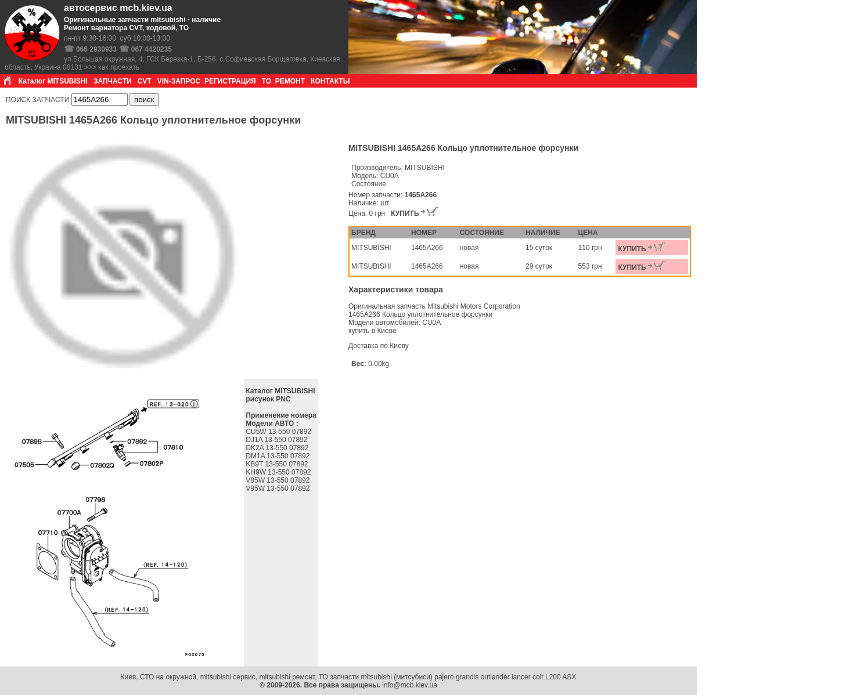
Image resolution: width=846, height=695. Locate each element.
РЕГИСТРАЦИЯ (230, 81)
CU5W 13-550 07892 (279, 432)
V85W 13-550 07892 (278, 480)
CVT (145, 81)
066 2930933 (96, 49)
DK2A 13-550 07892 (278, 448)
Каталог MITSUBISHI (53, 81)
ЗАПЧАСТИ (112, 81)
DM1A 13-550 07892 (278, 456)
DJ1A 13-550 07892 (277, 440)
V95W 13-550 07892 (278, 488)
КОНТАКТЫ (330, 81)
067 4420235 (151, 49)
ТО (266, 81)
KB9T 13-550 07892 (278, 464)
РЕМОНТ (290, 81)
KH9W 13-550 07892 (279, 472)
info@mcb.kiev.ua (409, 685)
